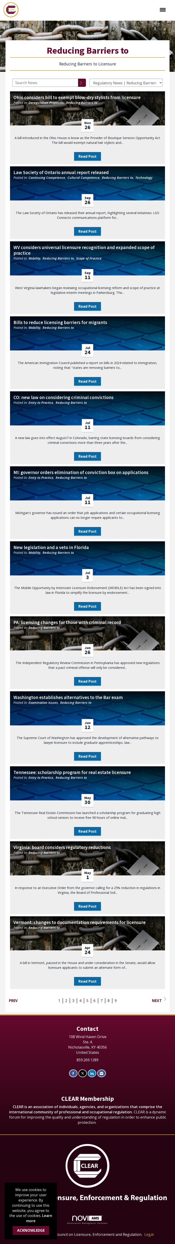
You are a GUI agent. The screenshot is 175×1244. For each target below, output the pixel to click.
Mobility (34, 258)
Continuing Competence (46, 177)
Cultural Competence (83, 177)
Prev (13, 1000)
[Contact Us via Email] (101, 1073)
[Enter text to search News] (45, 83)
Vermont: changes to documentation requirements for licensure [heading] (79, 922)
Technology (143, 177)
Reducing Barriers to (81, 102)
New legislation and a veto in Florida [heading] (51, 547)
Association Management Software (87, 1220)
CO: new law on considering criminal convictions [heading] (63, 397)
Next (159, 1000)
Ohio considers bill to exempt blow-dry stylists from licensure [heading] (77, 97)
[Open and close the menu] (94, 10)
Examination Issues (43, 702)
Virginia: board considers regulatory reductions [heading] (62, 847)
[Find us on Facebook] (73, 1073)
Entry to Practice (40, 402)
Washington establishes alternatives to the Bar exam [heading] (68, 697)
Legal (149, 1234)
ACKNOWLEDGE (31, 1230)
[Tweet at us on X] (82, 1073)
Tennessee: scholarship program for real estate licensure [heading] (72, 772)
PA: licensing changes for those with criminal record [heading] (67, 622)
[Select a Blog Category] (126, 83)
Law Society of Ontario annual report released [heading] (61, 172)
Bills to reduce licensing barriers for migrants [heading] (60, 322)
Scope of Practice (89, 258)
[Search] (82, 83)
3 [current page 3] (73, 1000)
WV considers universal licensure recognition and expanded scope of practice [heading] (84, 250)
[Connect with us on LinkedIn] (92, 1073)
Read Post (87, 156)
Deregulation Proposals (46, 102)
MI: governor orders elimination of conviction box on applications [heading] (80, 472)
